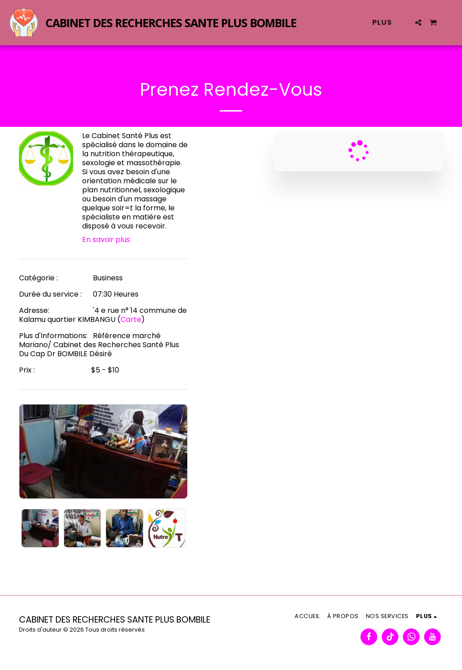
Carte (130, 319)
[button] (418, 22)
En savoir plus (106, 239)
